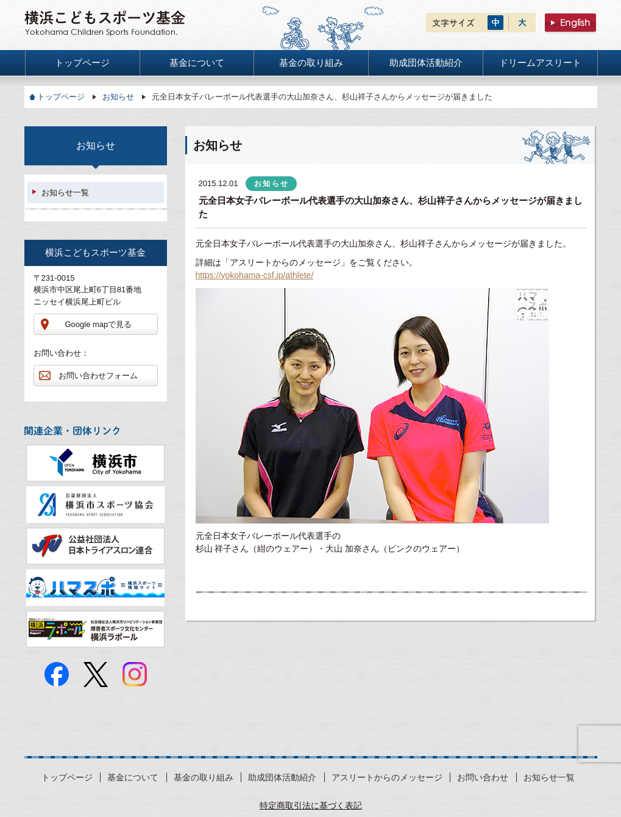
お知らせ (118, 96)
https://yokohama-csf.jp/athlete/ (255, 275)
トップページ (61, 96)
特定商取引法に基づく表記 (311, 805)
